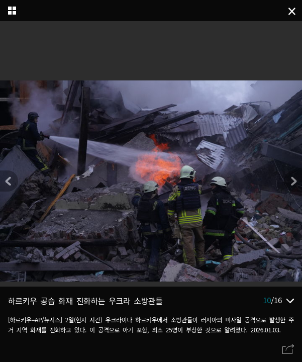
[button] (293, 181)
